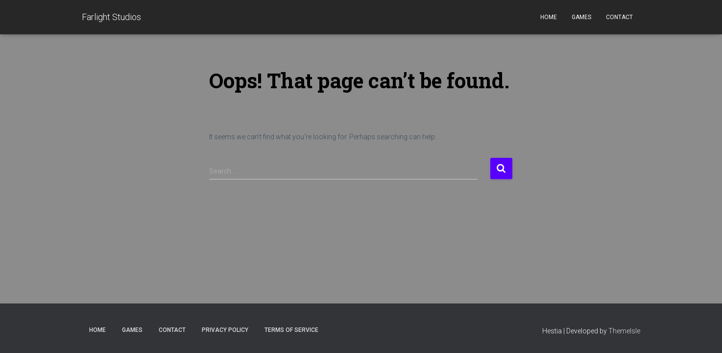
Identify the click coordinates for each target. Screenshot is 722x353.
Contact (619, 17)
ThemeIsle (624, 331)
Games (581, 17)
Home (548, 17)
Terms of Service (291, 330)
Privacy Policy (225, 330)
